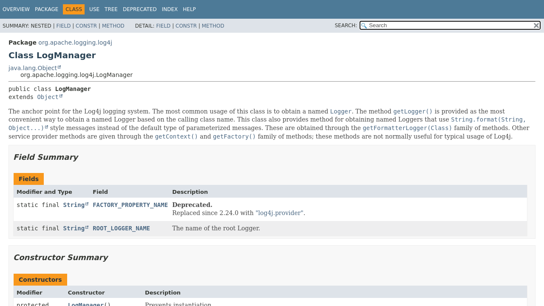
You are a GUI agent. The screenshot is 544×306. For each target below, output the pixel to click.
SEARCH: (346, 25)
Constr (86, 26)
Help (189, 9)
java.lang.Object (32, 68)
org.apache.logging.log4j (75, 42)
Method (113, 26)
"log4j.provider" (279, 213)
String (74, 204)
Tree (111, 9)
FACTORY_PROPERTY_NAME (130, 204)
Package (46, 9)
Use (94, 9)
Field (63, 26)
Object (48, 97)
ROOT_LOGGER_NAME (121, 228)
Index (170, 9)
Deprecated (140, 9)
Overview (16, 9)
